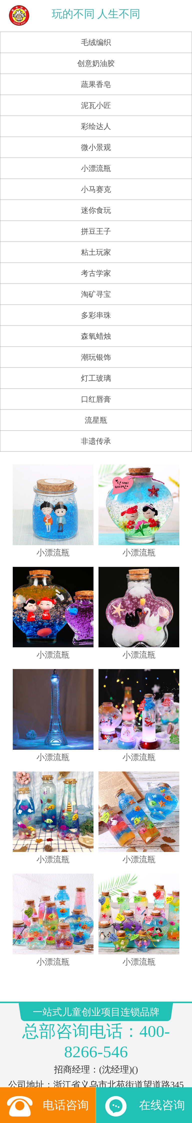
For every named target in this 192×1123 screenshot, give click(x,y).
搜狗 (77, 1081)
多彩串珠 (96, 308)
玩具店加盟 (58, 1061)
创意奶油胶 (96, 56)
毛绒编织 (96, 35)
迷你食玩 (96, 203)
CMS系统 (96, 1071)
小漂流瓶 (96, 161)
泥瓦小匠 (96, 98)
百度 (110, 1081)
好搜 (142, 1081)
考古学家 (96, 266)
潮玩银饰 (96, 350)
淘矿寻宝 (96, 287)
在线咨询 (144, 1110)
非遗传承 (96, 434)
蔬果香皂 (96, 77)
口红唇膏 (96, 392)
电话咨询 (48, 1110)
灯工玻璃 (96, 371)
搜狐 (126, 1081)
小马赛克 (96, 182)
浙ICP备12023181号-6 (96, 1035)
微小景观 (96, 140)
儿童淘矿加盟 (96, 1061)
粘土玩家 (96, 245)
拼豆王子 (96, 224)
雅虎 (135, 1071)
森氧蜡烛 (96, 329)
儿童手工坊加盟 (140, 1061)
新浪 (94, 1081)
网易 (119, 1071)
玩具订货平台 (61, 1071)
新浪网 (155, 1071)
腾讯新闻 (54, 1081)
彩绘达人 (96, 119)
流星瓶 (96, 413)
